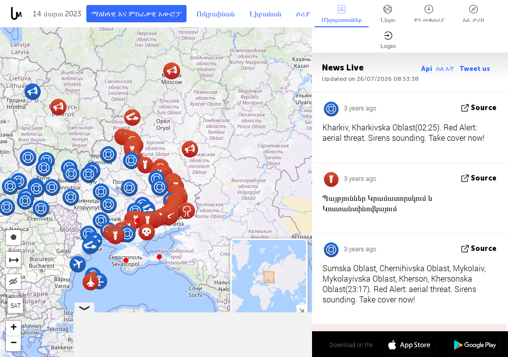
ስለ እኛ (445, 68)
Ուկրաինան (215, 13)
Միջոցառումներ (341, 14)
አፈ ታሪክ (473, 14)
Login (388, 40)
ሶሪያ (303, 13)
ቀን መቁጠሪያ (429, 14)
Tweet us (474, 68)
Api (426, 68)
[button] (159, 256)
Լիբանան (265, 13)
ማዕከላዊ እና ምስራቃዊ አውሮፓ (136, 13)
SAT (15, 305)
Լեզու (388, 14)
